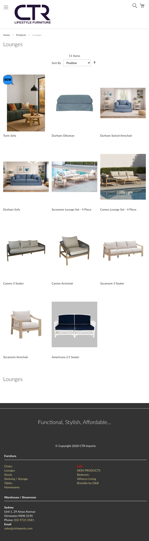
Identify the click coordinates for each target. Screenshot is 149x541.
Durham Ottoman (63, 135)
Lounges (9, 470)
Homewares (12, 487)
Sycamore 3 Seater (112, 283)
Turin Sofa (9, 135)
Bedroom (83, 474)
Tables (8, 483)
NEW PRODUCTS (88, 470)
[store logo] (33, 14)
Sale (80, 466)
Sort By (56, 63)
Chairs (8, 466)
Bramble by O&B (88, 483)
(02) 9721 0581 (24, 520)
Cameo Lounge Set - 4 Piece (118, 209)
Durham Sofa (11, 209)
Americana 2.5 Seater (65, 357)
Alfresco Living (86, 479)
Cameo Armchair (62, 283)
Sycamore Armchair (15, 357)
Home (7, 35)
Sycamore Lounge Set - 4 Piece (71, 209)
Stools (8, 474)
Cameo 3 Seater (13, 283)
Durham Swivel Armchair (116, 135)
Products (21, 35)
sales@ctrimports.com (18, 528)
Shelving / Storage (16, 479)
